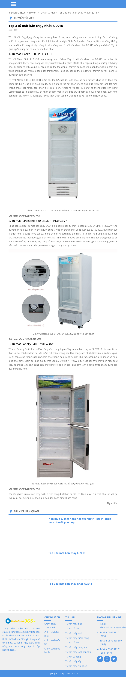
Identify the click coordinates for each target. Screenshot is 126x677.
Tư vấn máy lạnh (73, 633)
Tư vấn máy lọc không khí (78, 651)
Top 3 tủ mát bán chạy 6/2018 (66, 553)
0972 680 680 (115, 640)
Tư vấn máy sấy (73, 661)
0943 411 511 (115, 632)
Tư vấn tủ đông (73, 656)
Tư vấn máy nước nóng (77, 637)
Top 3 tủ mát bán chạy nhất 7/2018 (70, 584)
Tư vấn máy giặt (73, 623)
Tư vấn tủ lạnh (72, 628)
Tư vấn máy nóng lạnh (76, 647)
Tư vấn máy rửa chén (76, 665)
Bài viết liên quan (24, 511)
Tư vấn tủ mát (22, 18)
